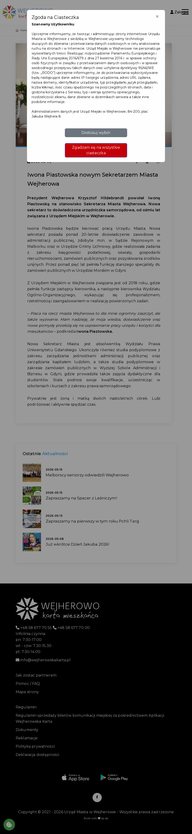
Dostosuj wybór (96, 132)
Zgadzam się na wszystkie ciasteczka (96, 150)
